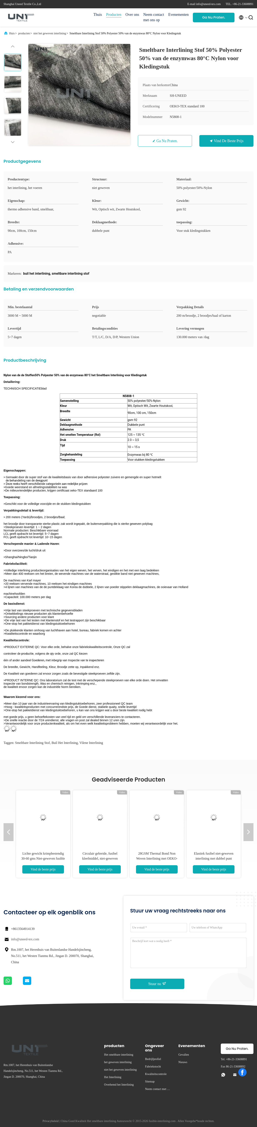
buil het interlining (64, 743)
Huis (12, 33)
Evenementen (178, 14)
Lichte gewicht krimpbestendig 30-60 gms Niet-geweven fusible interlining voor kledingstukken (43, 858)
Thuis (98, 14)
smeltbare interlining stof (32, 743)
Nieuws (182, 1062)
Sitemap (150, 1081)
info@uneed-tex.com (25, 939)
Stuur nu (157, 983)
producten (24, 33)
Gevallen (183, 1054)
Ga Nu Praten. (213, 17)
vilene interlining (91, 743)
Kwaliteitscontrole (155, 1074)
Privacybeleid (50, 1121)
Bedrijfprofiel (153, 1059)
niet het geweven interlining (49, 33)
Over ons (132, 14)
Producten (113, 14)
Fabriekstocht (153, 1066)
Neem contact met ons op (153, 17)
